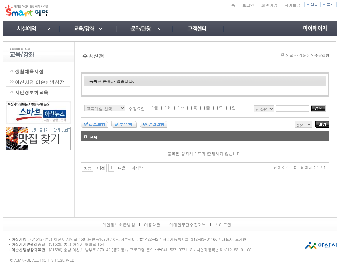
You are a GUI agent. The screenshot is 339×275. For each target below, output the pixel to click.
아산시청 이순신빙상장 (39, 82)
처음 (87, 168)
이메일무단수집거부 (187, 224)
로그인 (248, 5)
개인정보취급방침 (119, 224)
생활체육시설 (29, 71)
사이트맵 (292, 5)
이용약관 (152, 224)
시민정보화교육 (31, 92)
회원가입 (269, 5)
